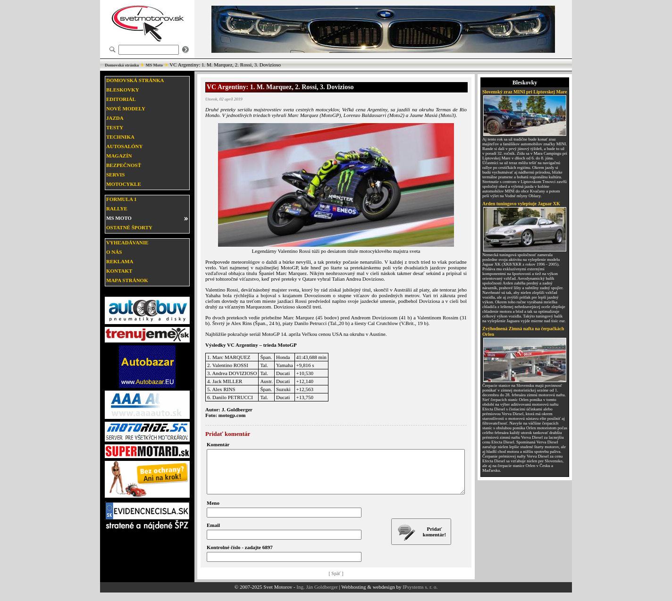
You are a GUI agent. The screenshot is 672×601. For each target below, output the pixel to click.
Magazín (119, 156)
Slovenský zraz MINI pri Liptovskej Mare (524, 91)
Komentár (218, 444)
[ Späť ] (336, 581)
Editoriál (121, 99)
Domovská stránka (122, 65)
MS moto (119, 218)
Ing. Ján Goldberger (316, 595)
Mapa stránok (127, 280)
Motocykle (123, 184)
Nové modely (125, 108)
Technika (120, 137)
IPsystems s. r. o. (420, 595)
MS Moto (154, 65)
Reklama (119, 261)
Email (213, 533)
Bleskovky (122, 89)
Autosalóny (124, 146)
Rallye (116, 208)
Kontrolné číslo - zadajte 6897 (240, 556)
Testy (114, 127)
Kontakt (119, 271)
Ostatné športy (129, 227)
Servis (115, 174)
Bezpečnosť (123, 165)
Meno (213, 511)
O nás (114, 252)
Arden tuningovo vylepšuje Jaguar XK (521, 203)
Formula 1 (121, 199)
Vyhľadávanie (127, 242)
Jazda (115, 118)
